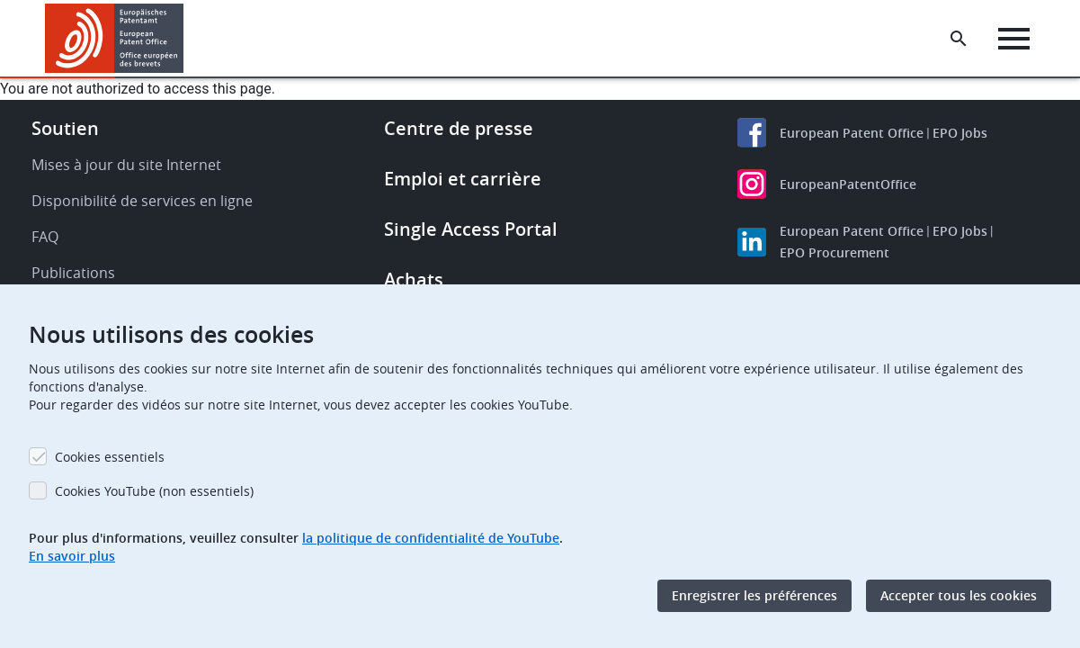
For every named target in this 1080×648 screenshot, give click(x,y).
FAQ (44, 237)
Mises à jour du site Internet (126, 165)
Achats (413, 279)
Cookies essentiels (110, 456)
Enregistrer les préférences (754, 595)
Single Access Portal (471, 229)
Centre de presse (458, 128)
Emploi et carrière (462, 178)
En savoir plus (72, 555)
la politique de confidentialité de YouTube (430, 537)
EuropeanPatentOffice (848, 184)
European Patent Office (852, 132)
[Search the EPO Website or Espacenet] (958, 38)
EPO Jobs (960, 132)
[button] (186, 39)
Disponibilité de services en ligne (142, 201)
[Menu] (1014, 39)
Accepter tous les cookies (958, 595)
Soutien (65, 128)
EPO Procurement (834, 252)
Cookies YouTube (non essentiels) (154, 491)
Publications (73, 273)
